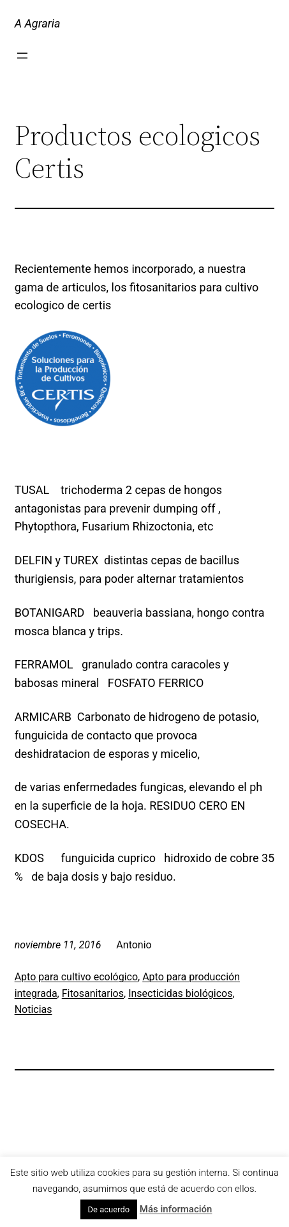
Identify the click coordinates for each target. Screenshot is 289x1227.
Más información (176, 1209)
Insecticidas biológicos (180, 993)
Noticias (33, 1009)
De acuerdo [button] (109, 1209)
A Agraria (38, 23)
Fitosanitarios (93, 993)
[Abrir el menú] (22, 55)
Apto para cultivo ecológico (76, 977)
